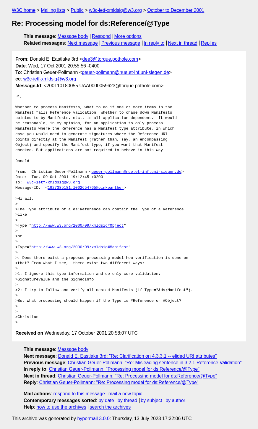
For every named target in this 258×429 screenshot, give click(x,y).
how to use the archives (61, 406)
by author (175, 400)
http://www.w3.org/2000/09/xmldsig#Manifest (80, 247)
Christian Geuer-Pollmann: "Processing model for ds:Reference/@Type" (124, 369)
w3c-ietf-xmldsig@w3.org (115, 10)
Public (77, 10)
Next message (83, 43)
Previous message (120, 43)
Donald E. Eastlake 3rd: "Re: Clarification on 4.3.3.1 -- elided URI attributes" (137, 356)
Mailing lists (53, 10)
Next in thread (182, 43)
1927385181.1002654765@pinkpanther (86, 188)
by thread (127, 400)
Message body (73, 36)
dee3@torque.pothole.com (110, 59)
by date (106, 400)
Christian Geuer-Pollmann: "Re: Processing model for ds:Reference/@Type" (137, 375)
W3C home (23, 10)
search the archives (110, 406)
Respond (101, 36)
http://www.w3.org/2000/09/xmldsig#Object (78, 225)
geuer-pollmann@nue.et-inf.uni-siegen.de (125, 72)
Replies (209, 43)
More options (128, 36)
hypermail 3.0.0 (93, 418)
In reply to (154, 43)
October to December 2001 (175, 10)
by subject (151, 400)
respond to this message (79, 393)
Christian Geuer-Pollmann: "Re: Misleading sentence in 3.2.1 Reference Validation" (154, 362)
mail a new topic (125, 393)
